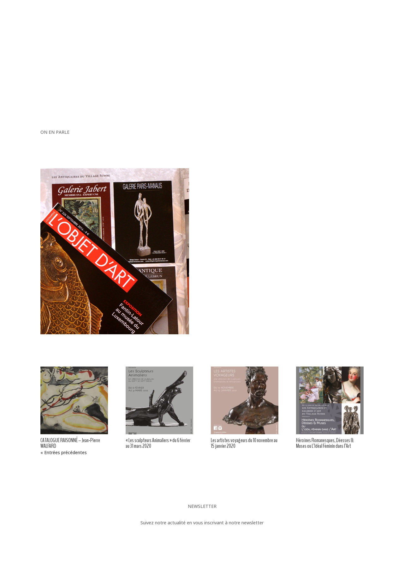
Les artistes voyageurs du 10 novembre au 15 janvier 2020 (244, 443)
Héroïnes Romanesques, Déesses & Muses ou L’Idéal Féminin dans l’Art (325, 443)
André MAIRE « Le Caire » (69, 479)
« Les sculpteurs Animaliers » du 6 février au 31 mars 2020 (158, 443)
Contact (234, 217)
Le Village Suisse (344, 479)
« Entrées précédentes (63, 452)
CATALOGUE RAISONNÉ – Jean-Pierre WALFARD (70, 443)
